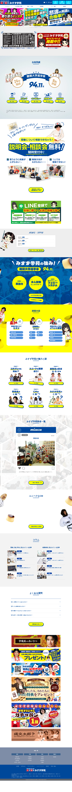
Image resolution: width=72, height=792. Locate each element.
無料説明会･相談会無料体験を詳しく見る (36, 191)
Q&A (23, 240)
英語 (31, 338)
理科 (38, 341)
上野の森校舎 (17, 770)
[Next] (54, 461)
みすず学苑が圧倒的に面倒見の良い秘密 (54, 577)
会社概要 (17, 777)
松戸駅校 (30, 771)
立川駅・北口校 (17, 773)
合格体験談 (41, 6)
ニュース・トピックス (40, 777)
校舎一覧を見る (36, 490)
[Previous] (17, 461)
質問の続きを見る (36, 634)
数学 (31, 341)
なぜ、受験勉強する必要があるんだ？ (23, 577)
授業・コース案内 (30, 6)
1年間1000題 (13, 338)
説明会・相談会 (53, 777)
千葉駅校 (30, 768)
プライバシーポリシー (31, 777)
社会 (31, 344)
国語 (38, 338)
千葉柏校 (30, 770)
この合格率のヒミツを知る (36, 305)
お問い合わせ (23, 777)
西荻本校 (36, 445)
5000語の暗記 (13, 344)
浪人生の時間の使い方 (21, 570)
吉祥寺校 (17, 771)
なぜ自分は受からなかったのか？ (23, 241)
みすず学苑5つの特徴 (18, 6)
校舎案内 (64, 6)
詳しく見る (12, 102)
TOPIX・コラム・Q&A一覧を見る (36, 253)
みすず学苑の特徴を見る (36, 299)
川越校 (42, 773)
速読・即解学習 (13, 341)
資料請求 (47, 777)
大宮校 (42, 768)
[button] (31, 27)
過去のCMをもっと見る (36, 535)
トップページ (7, 6)
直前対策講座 (52, 346)
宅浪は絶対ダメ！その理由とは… (23, 562)
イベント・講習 (53, 6)
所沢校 (42, 770)
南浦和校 (42, 771)
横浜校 (54, 768)
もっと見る (16, 390)
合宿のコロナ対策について (22, 244)
